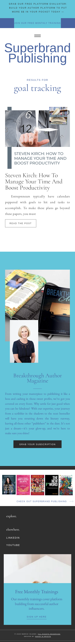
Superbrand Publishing (37, 53)
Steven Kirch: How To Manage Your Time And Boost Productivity (33, 181)
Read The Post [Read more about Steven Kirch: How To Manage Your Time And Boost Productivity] (21, 223)
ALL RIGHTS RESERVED (49, 634)
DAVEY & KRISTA (43, 636)
